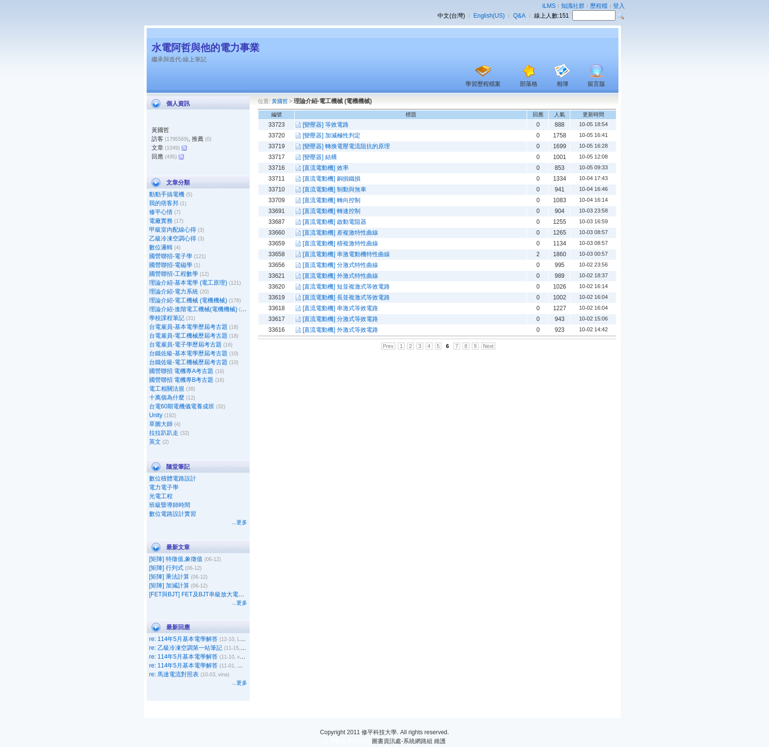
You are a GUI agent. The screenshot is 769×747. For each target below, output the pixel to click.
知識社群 (573, 5)
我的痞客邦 (164, 203)
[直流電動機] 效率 (326, 167)
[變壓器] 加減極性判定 (331, 135)
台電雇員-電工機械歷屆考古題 (188, 335)
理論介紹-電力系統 (173, 291)
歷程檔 (599, 5)
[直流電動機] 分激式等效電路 (340, 319)
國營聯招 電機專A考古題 (181, 371)
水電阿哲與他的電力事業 (205, 47)
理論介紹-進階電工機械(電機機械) (193, 309)
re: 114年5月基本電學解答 (183, 639)
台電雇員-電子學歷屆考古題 (185, 344)
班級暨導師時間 (169, 505)
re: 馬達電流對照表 (174, 674)
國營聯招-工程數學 (173, 273)
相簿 (562, 83)
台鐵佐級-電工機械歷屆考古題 (188, 362)
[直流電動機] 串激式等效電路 (340, 308)
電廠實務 (161, 220)
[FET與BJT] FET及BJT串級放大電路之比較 (205, 594)
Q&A (519, 15)
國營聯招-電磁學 (170, 265)
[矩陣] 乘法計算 (169, 576)
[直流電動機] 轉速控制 (331, 211)
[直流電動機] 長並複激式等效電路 (346, 297)
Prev (388, 346)
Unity (155, 415)
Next (488, 346)
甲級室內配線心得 (172, 229)
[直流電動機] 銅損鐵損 (331, 178)
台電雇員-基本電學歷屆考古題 (188, 326)
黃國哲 (280, 101)
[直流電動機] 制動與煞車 (334, 189)
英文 (155, 441)
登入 (619, 5)
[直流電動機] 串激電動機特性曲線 (346, 254)
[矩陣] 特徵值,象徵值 (176, 559)
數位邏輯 (161, 247)
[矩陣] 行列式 (166, 567)
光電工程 (161, 496)
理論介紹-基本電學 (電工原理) (188, 282)
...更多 (239, 522)
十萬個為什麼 (166, 397)
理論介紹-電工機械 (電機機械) (188, 300)
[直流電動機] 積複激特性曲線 (340, 243)
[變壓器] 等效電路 (326, 124)
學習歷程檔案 (483, 83)
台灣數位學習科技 (346, 741)
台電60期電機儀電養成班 (181, 406)
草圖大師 (161, 424)
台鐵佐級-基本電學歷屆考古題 (188, 353)
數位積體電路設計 (172, 478)
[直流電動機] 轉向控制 (331, 200)
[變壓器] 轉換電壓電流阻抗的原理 (346, 146)
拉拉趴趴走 (164, 432)
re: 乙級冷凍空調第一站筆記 (185, 647)
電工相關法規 (166, 388)
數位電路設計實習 (172, 513)
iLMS (549, 5)
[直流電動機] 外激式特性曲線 (340, 275)
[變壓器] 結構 (320, 157)
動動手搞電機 (166, 194)
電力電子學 (164, 487)
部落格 (529, 83)
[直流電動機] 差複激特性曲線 (340, 232)
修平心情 (161, 212)
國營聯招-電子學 (170, 256)
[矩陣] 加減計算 (169, 585)
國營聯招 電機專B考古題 (181, 379)
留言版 (596, 83)
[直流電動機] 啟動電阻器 (334, 221)
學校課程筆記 (166, 318)
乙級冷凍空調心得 (172, 238)
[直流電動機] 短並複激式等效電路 (346, 286)
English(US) (489, 15)
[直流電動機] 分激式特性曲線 (340, 265)
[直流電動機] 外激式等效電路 (340, 329)
